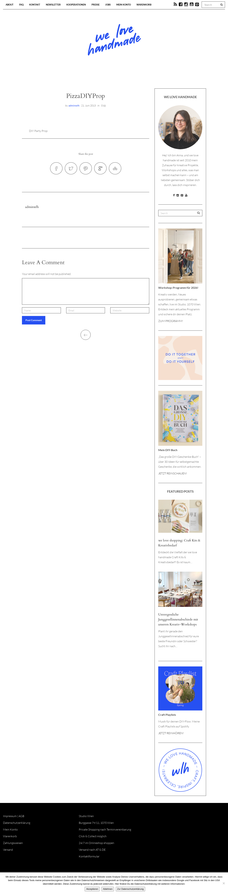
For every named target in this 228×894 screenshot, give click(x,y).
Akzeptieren (92, 889)
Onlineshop (144, 77)
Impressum (10, 816)
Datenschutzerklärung (16, 823)
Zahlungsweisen (13, 843)
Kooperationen (76, 4)
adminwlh (74, 105)
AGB (21, 816)
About (9, 4)
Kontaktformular (89, 856)
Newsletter (53, 4)
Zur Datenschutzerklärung (130, 889)
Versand (8, 849)
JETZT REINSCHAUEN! (172, 473)
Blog (77, 77)
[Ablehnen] (223, 883)
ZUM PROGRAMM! (170, 321)
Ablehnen (108, 889)
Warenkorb (143, 4)
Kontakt (34, 4)
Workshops (107, 77)
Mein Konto (123, 4)
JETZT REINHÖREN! (171, 733)
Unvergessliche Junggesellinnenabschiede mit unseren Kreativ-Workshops (178, 619)
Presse (95, 4)
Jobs (108, 4)
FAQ (21, 4)
